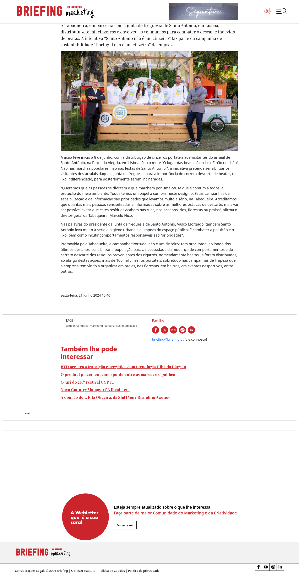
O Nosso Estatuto (83, 571)
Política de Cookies (112, 571)
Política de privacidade (144, 571)
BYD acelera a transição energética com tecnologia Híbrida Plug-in (123, 366)
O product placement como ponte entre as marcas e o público (118, 374)
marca (84, 326)
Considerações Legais (30, 571)
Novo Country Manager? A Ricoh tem (95, 389)
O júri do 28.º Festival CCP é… (88, 382)
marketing (96, 326)
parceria (109, 326)
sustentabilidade (126, 326)
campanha (72, 326)
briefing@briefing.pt (168, 339)
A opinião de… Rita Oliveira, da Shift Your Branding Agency (115, 397)
